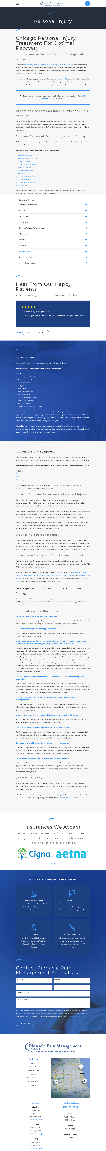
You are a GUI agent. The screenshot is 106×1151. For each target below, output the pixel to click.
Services (33, 1074)
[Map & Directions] (35, 1119)
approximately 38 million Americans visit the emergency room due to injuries (48, 65)
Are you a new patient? (23, 992)
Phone (18, 986)
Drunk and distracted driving (27, 164)
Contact (33, 1085)
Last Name (57, 979)
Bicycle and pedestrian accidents (29, 159)
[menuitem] (53, 205)
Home (33, 1063)
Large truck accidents (25, 161)
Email (55, 986)
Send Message (25, 1023)
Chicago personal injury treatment (78, 82)
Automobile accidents (25, 156)
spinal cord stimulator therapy (64, 575)
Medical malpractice (24, 173)
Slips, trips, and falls (24, 167)
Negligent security (24, 185)
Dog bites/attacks (24, 179)
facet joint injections (46, 575)
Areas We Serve (33, 1081)
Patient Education (33, 1078)
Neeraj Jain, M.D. (62, 79)
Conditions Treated (33, 1070)
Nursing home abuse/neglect (27, 176)
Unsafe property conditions (27, 182)
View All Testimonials (35, 333)
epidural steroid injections (30, 575)
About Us (33, 1067)
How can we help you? (23, 999)
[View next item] (20, 333)
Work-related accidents (25, 170)
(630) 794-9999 (70, 1107)
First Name (20, 979)
